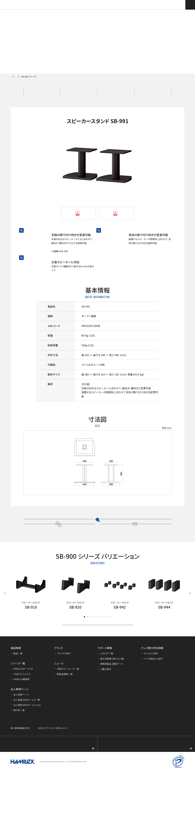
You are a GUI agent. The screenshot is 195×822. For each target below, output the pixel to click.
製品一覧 (26, 76)
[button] (84, 657)
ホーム (14, 76)
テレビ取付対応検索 (180, 4)
